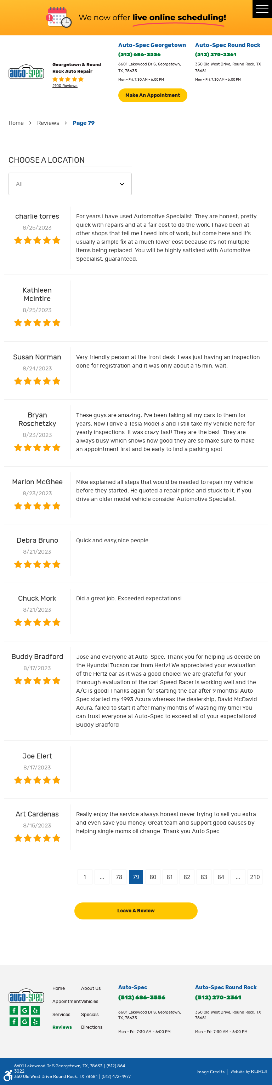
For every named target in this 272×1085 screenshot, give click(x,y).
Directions (92, 1027)
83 (204, 877)
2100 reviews (65, 86)
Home (16, 123)
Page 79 (84, 123)
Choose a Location (46, 160)
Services (61, 1014)
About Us (91, 988)
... (102, 877)
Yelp (35, 1010)
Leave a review (136, 910)
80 (153, 877)
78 (119, 877)
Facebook (14, 1010)
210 (255, 877)
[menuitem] (66, 989)
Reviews (48, 123)
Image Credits (211, 1072)
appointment (66, 1001)
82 (187, 877)
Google (25, 1010)
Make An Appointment (152, 95)
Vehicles (89, 1001)
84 (221, 877)
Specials (90, 1014)
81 (170, 877)
